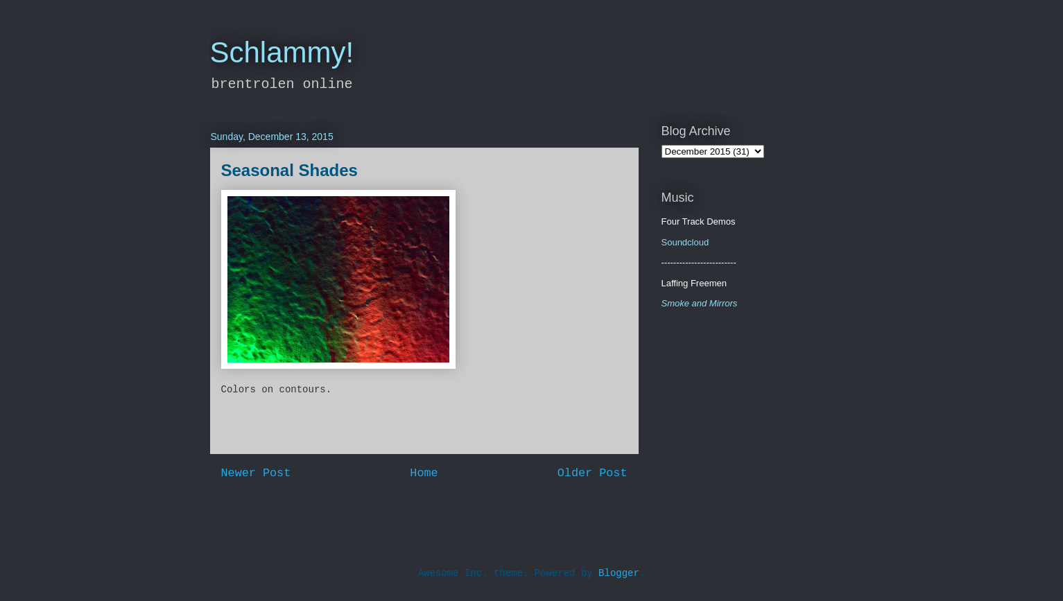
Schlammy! (282, 52)
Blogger (618, 573)
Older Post (593, 473)
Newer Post (256, 473)
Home (424, 473)
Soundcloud (685, 242)
